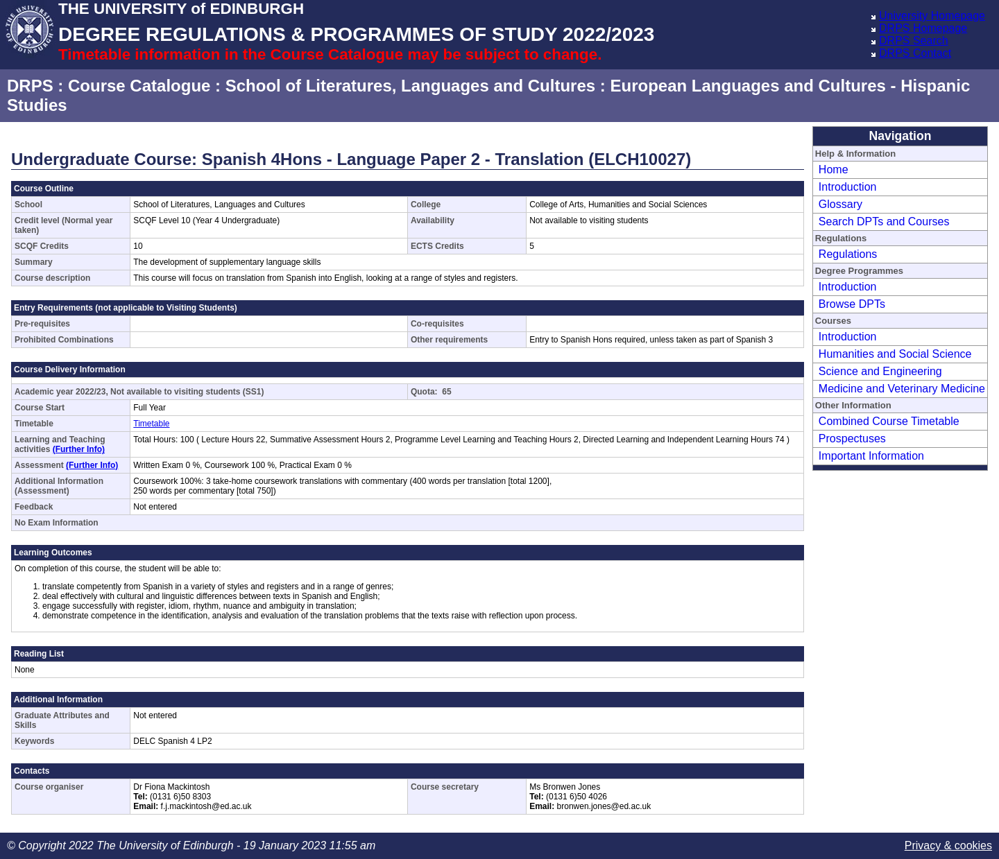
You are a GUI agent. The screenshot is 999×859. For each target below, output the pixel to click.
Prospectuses (852, 438)
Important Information (871, 456)
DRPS (30, 85)
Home (833, 169)
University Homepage (932, 15)
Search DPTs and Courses (884, 221)
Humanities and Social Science (895, 354)
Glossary (840, 204)
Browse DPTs (852, 304)
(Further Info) (79, 449)
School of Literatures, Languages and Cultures (410, 85)
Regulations (848, 254)
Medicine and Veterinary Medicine (902, 388)
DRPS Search (913, 40)
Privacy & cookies (948, 845)
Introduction (848, 187)
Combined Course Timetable (889, 421)
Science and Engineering (880, 371)
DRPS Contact (915, 53)
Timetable (151, 423)
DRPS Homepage (923, 28)
